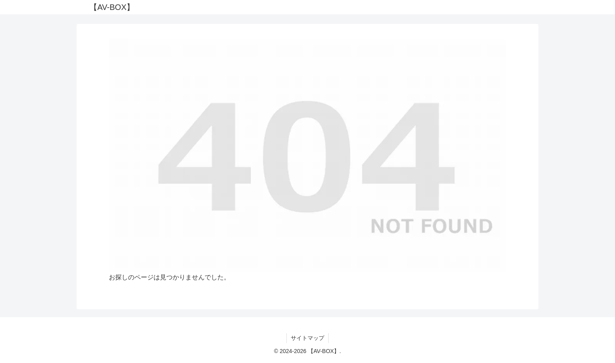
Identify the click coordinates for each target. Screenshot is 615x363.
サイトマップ (307, 338)
